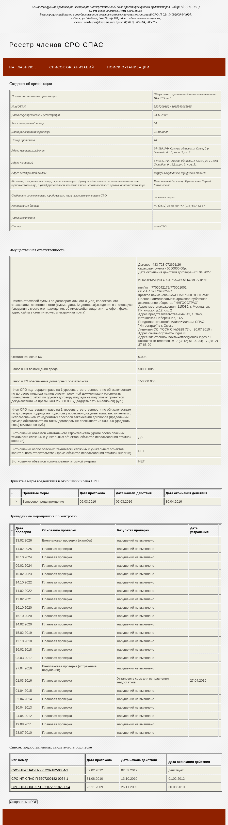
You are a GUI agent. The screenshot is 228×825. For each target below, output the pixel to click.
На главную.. (22, 67)
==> (14, 501)
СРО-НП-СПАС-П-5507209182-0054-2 (39, 770)
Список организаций (71, 67)
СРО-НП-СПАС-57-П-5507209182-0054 (40, 787)
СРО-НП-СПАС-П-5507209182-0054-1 (39, 779)
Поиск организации (128, 67)
